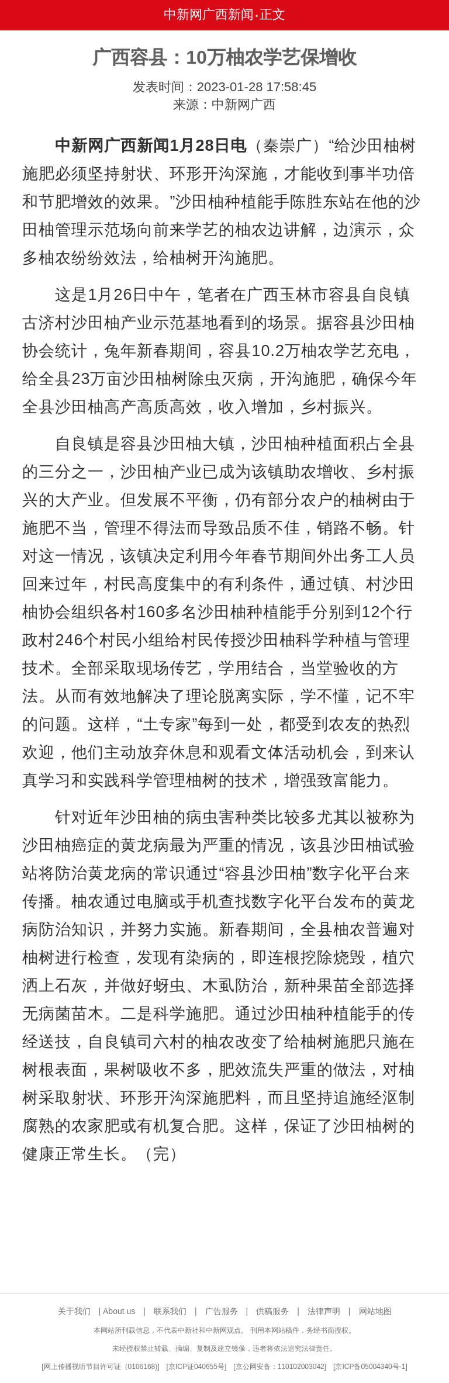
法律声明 (324, 1311)
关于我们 (74, 1311)
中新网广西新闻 (209, 14)
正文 (272, 14)
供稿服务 (272, 1311)
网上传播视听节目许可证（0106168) (101, 1367)
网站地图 (375, 1311)
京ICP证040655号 (196, 1367)
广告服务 (221, 1311)
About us (119, 1311)
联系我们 (170, 1311)
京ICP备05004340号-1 (370, 1367)
